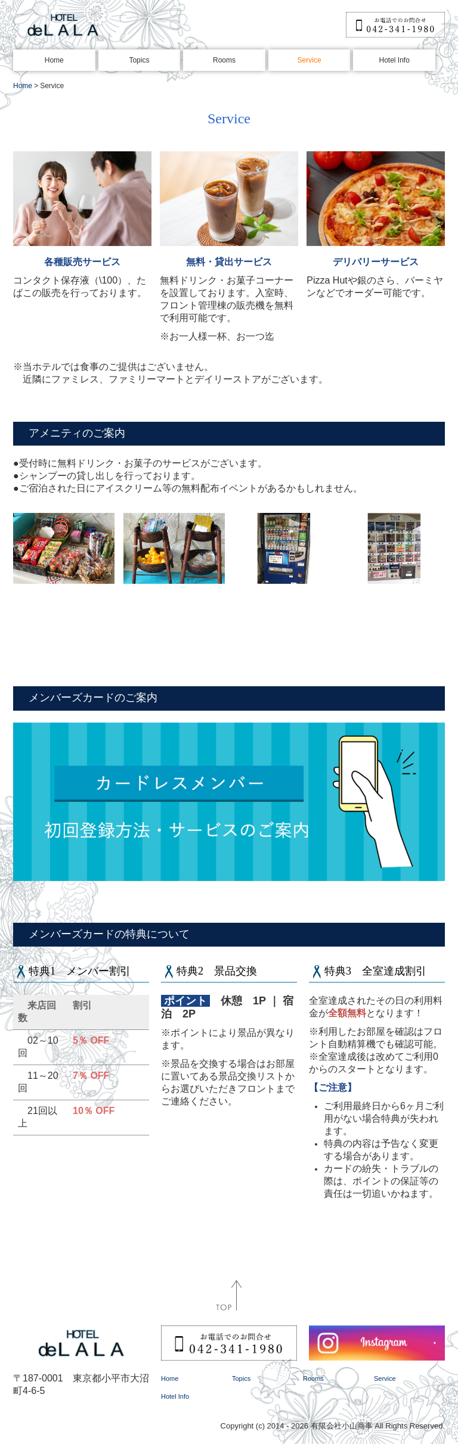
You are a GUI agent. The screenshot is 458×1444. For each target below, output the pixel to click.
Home (54, 60)
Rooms (224, 60)
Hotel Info (394, 60)
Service (309, 60)
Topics (139, 60)
